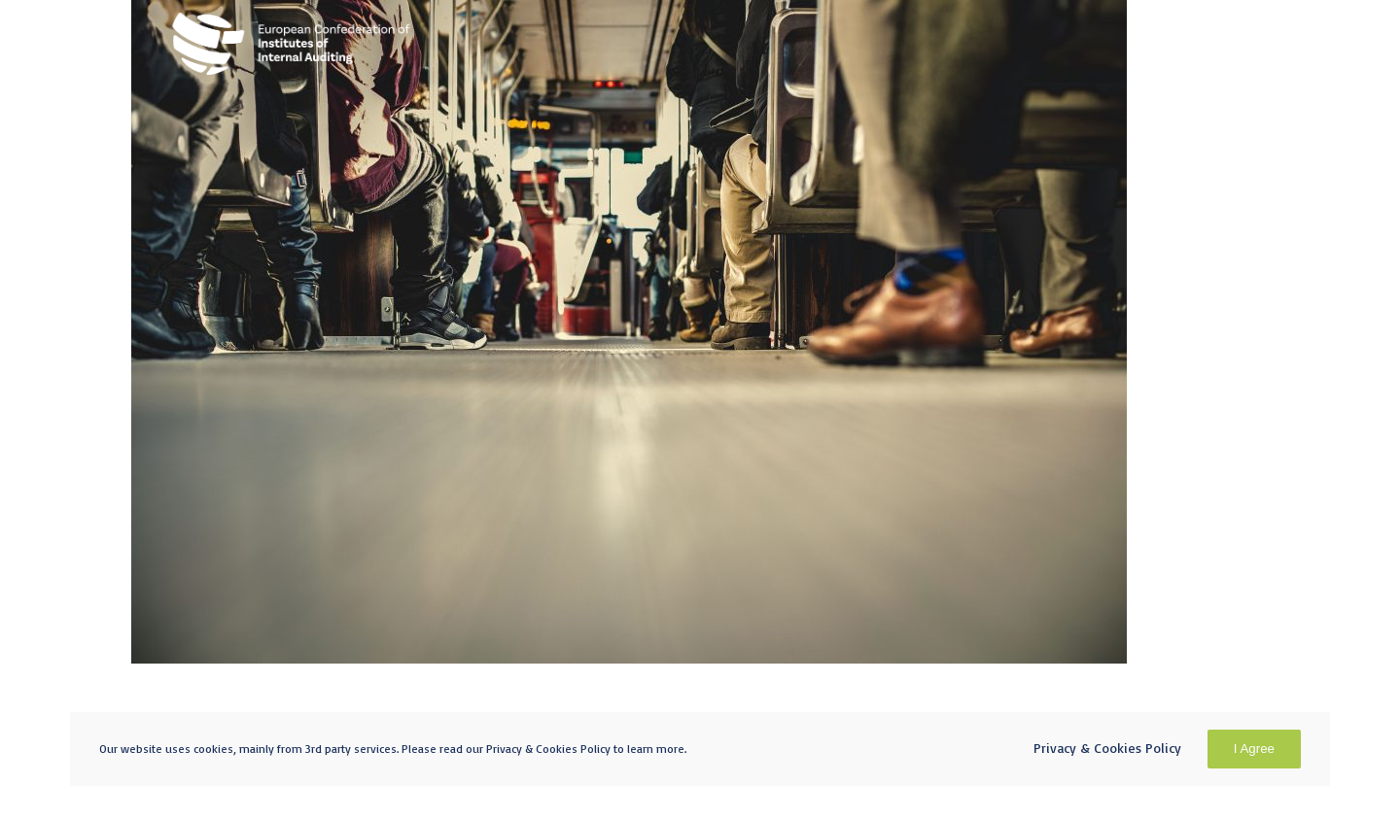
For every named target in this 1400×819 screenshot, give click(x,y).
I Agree (1254, 748)
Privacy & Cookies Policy (1107, 747)
